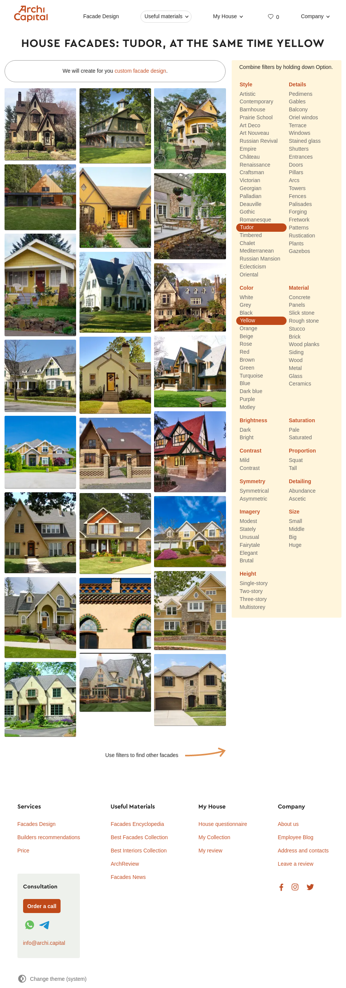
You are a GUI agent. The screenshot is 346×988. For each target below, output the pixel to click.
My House (225, 16)
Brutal (247, 561)
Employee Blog (295, 837)
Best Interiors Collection (139, 851)
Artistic (248, 94)
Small (295, 521)
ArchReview (125, 864)
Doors (296, 165)
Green (247, 368)
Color (247, 288)
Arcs (294, 181)
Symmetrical (254, 491)
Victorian (250, 181)
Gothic (247, 212)
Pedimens (300, 94)
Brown (247, 360)
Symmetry (252, 481)
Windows (299, 133)
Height (248, 574)
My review (210, 851)
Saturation (302, 420)
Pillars (296, 173)
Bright (247, 438)
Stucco (297, 329)
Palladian (251, 196)
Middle (296, 529)
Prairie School (256, 117)
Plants (296, 243)
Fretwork (299, 220)
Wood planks (304, 345)
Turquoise (251, 376)
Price (23, 851)
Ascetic (297, 499)
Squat (296, 460)
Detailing (300, 481)
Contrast (251, 451)
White (246, 297)
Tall (293, 468)
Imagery (250, 512)
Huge (295, 545)
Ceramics (300, 384)
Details (297, 84)
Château (250, 157)
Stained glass (305, 141)
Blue (245, 384)
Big (292, 537)
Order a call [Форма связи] (41, 906)
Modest (248, 521)
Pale (294, 430)
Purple (247, 399)
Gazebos (299, 251)
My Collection (214, 837)
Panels (297, 305)
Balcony (298, 109)
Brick (295, 337)
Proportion (302, 451)
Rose (246, 344)
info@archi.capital (44, 943)
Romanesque (255, 220)
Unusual (249, 537)
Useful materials (163, 16)
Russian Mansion (260, 259)
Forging (298, 212)
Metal (295, 368)
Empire (248, 149)
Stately (248, 529)
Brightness (253, 420)
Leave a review (295, 864)
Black (246, 313)
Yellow (247, 320)
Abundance (302, 491)
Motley (247, 407)
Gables (297, 102)
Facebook (281, 887)
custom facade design (140, 71)
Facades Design (36, 824)
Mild (244, 460)
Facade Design (100, 16)
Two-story (251, 591)
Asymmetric (253, 499)
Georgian (251, 188)
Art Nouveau (254, 133)
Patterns (299, 228)
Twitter (310, 887)
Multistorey (252, 607)
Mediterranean (257, 251)
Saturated (300, 438)
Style (246, 84)
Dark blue (251, 392)
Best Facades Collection (139, 837)
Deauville (251, 204)
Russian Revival (258, 141)
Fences (297, 196)
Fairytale (250, 545)
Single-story (254, 584)
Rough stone (304, 321)
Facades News (128, 877)
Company (312, 16)
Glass (295, 376)
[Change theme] (52, 978)
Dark (245, 430)
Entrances (301, 157)
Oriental (249, 275)
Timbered (251, 235)
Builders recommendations (48, 837)
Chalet (247, 243)
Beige (246, 336)
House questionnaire (222, 824)
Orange (248, 328)
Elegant (248, 553)
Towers (297, 188)
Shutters (299, 149)
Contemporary (256, 102)
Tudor (247, 227)
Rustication (302, 236)
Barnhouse (252, 109)
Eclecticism (253, 267)
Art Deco (250, 125)
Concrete (299, 297)
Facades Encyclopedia (137, 824)
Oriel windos (303, 117)
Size (294, 512)
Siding (296, 353)
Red (244, 352)
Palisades (300, 204)
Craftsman (252, 173)
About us (288, 824)
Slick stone (302, 313)
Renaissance (255, 165)
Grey (245, 305)
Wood (295, 360)
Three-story (253, 599)
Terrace (298, 125)
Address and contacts (303, 851)
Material (299, 288)
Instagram (295, 887)
